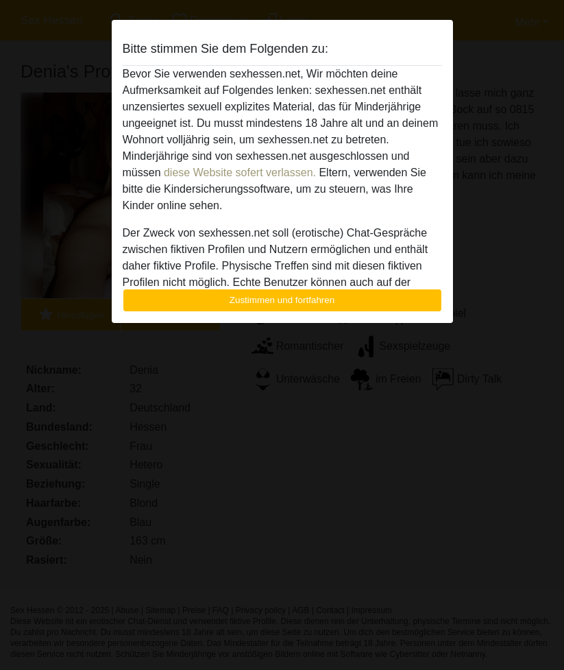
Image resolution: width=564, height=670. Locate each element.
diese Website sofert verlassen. (240, 172)
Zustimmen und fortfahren (282, 300)
